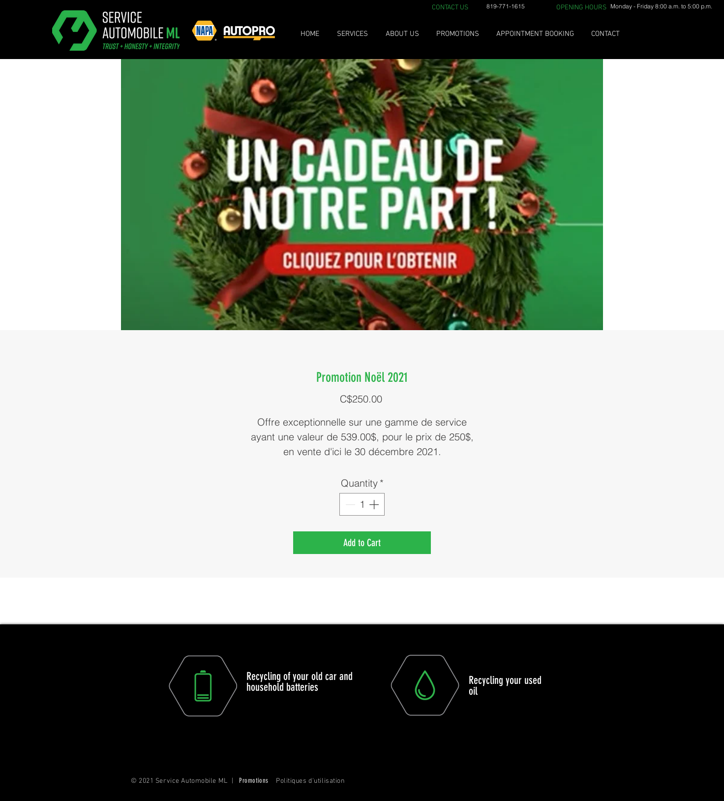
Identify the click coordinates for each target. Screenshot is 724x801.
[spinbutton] (362, 504)
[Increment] (374, 504)
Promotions (254, 780)
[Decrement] (349, 504)
